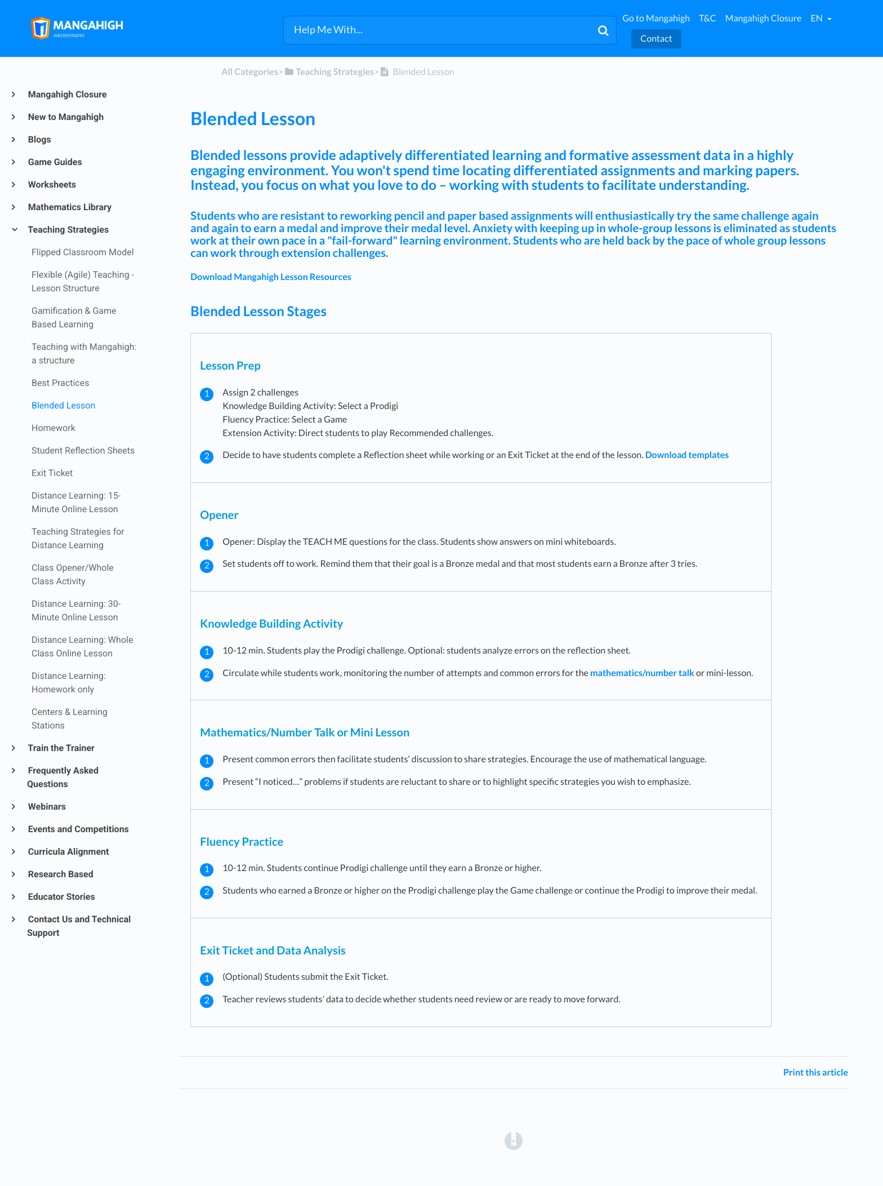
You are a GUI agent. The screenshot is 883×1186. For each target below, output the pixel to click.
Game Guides (54, 162)
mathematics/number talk (642, 673)
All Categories (249, 71)
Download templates (687, 455)
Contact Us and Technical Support (79, 926)
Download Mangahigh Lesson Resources (270, 277)
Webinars (46, 806)
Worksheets (51, 184)
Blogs (39, 139)
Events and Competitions (78, 829)
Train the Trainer (61, 748)
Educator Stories (61, 896)
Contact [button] (656, 38)
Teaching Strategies (68, 229)
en (817, 18)
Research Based (60, 874)
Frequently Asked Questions (63, 777)
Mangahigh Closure (763, 18)
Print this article (815, 1072)
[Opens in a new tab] (514, 1140)
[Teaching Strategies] (328, 71)
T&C (707, 18)
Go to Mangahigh (656, 18)
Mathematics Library (69, 207)
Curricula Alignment (68, 851)
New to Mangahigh (65, 117)
